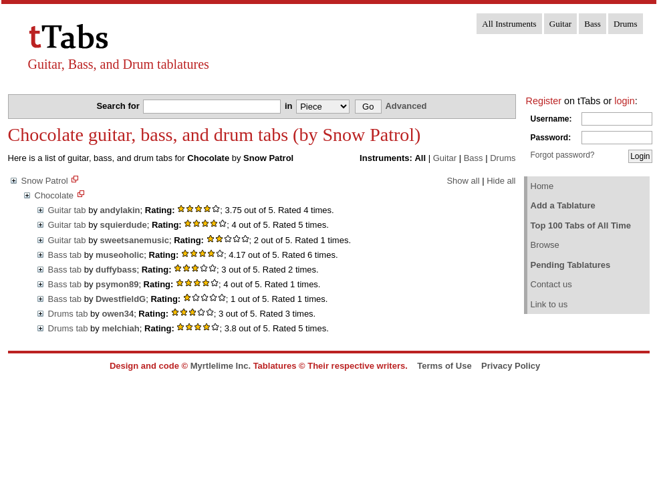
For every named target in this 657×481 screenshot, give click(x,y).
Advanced (405, 106)
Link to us (549, 304)
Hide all (501, 181)
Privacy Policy (510, 366)
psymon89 (117, 284)
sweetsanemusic (134, 240)
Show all (462, 181)
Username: (551, 119)
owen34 (118, 314)
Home (542, 186)
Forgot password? (563, 155)
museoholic (120, 255)
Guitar (560, 24)
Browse (545, 245)
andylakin (120, 210)
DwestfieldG (121, 299)
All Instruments (509, 24)
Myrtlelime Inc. (220, 366)
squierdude (123, 225)
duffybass (116, 270)
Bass (592, 24)
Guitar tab (67, 210)
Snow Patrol (44, 181)
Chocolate (54, 195)
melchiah (120, 328)
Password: (551, 137)
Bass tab (65, 255)
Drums (625, 24)
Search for (119, 106)
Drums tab (68, 314)
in (290, 106)
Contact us (551, 284)
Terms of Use (444, 366)
